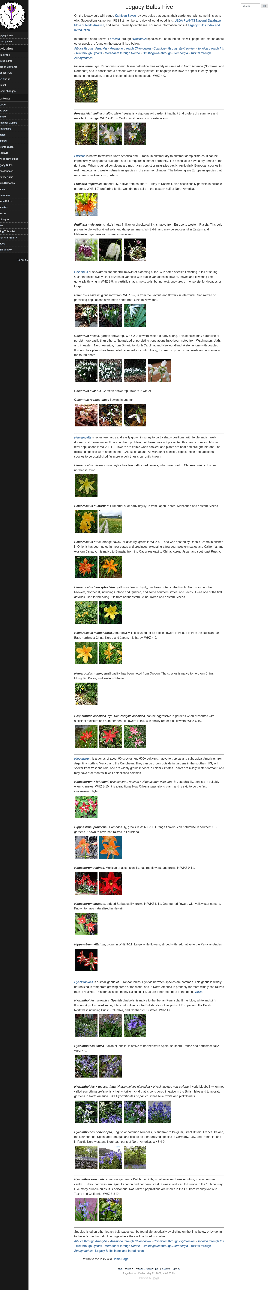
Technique (7, 219)
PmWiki (158, 1278)
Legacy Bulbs (9, 165)
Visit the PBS (9, 72)
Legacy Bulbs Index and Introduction (122, 1250)
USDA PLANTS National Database (200, 20)
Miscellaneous (10, 171)
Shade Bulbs (9, 201)
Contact (6, 85)
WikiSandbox (9, 249)
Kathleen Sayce (127, 15)
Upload (178, 1268)
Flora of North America (91, 25)
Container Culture (12, 122)
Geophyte (7, 152)
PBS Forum (8, 79)
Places (5, 189)
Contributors (8, 128)
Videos (5, 243)
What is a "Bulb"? (11, 237)
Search (168, 1268)
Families (6, 140)
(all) (159, 1268)
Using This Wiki (10, 231)
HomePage (8, 54)
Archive (6, 104)
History (131, 1268)
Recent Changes (147, 1268)
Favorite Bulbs (10, 146)
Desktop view (9, 41)
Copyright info (9, 35)
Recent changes (11, 91)
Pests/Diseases (10, 183)
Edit (122, 1268)
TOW (4, 225)
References (8, 195)
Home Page (123, 1259)
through (93, 48)
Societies (7, 207)
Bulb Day (7, 110)
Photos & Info (9, 60)
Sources (6, 213)
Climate (6, 116)
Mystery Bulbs (9, 177)
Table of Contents (11, 66)
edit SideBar (27, 260)
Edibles (6, 134)
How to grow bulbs (12, 158)
